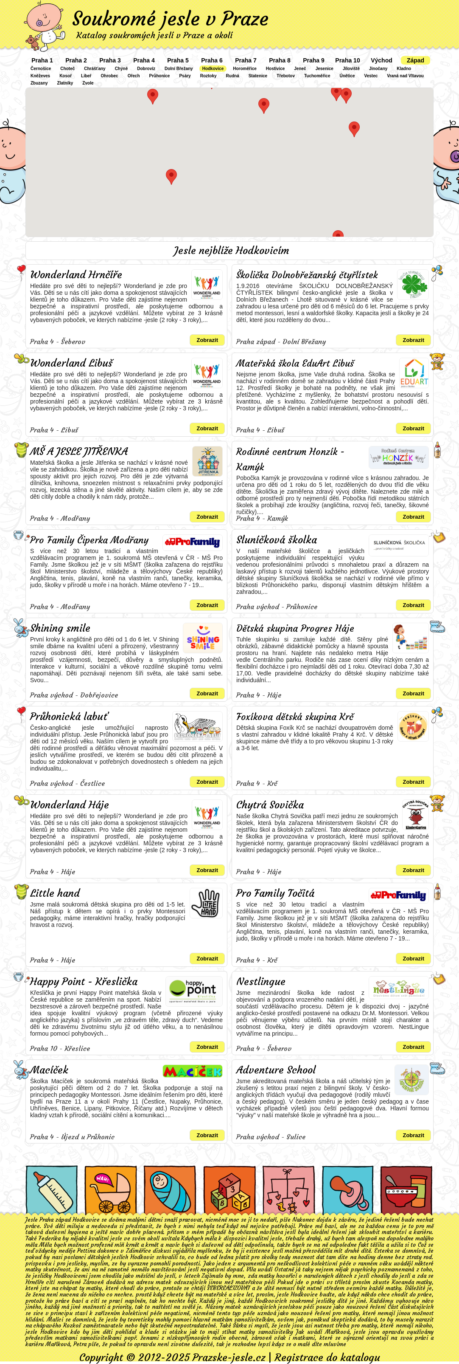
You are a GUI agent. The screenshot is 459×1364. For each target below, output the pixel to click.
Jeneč (300, 68)
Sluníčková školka (276, 540)
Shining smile (60, 628)
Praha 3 (110, 60)
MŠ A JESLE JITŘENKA (79, 451)
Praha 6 (212, 60)
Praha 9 (314, 60)
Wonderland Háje (69, 805)
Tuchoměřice (317, 75)
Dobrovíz (146, 68)
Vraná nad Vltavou (405, 75)
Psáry (184, 75)
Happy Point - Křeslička (83, 981)
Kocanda (403, 1282)
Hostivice (275, 68)
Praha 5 (178, 60)
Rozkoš (72, 1325)
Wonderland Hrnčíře (76, 274)
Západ (415, 60)
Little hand (55, 893)
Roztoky (208, 75)
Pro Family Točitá (275, 893)
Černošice (41, 68)
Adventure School (276, 1070)
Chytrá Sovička (270, 805)
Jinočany (378, 68)
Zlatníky (65, 83)
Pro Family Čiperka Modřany (89, 540)
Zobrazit (207, 340)
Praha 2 (76, 60)
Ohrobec (109, 75)
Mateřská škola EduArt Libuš (295, 363)
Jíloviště (351, 68)
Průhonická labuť (69, 716)
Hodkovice (213, 68)
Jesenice (324, 68)
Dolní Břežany (179, 68)
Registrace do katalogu (327, 1357)
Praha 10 (347, 60)
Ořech (134, 75)
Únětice (347, 75)
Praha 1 (42, 60)
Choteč (67, 68)
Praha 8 (280, 60)
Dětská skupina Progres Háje (295, 628)
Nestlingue (260, 981)
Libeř (86, 75)
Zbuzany (39, 83)
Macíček (49, 1070)
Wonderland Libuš (71, 363)
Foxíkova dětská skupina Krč (294, 717)
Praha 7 (246, 60)
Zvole (87, 83)
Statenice (258, 75)
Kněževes (40, 75)
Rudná (232, 75)
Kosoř (65, 75)
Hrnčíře (34, 1282)
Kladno (404, 68)
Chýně (121, 68)
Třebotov (286, 75)
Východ (381, 60)
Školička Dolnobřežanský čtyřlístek (307, 275)
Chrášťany (94, 68)
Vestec (371, 75)
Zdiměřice (138, 1250)
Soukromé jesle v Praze (170, 18)
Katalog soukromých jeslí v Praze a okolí (154, 35)
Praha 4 (144, 60)
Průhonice (159, 75)
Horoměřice (245, 68)
